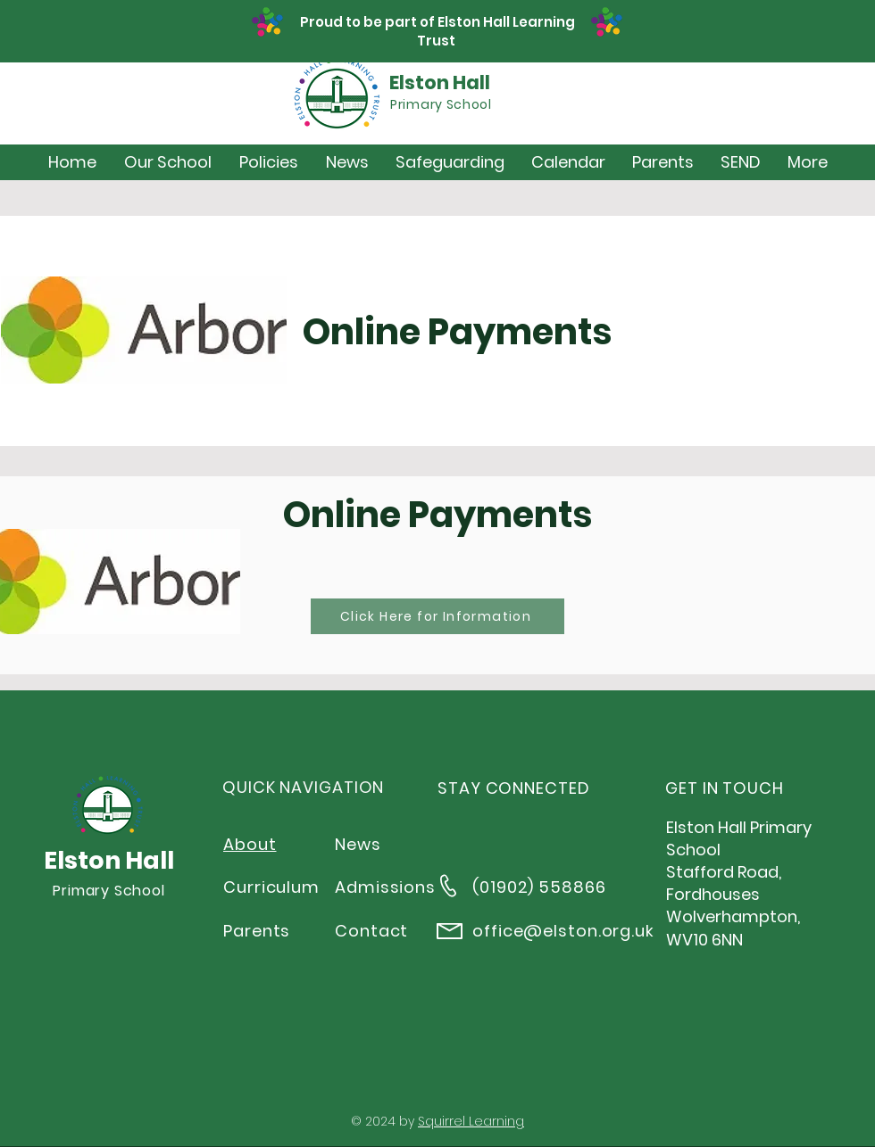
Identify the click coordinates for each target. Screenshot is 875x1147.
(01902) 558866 (539, 887)
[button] (167, 162)
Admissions (385, 887)
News (358, 844)
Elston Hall (439, 82)
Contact (371, 931)
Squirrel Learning (471, 1121)
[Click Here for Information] (437, 616)
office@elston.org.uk (563, 931)
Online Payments (457, 332)
